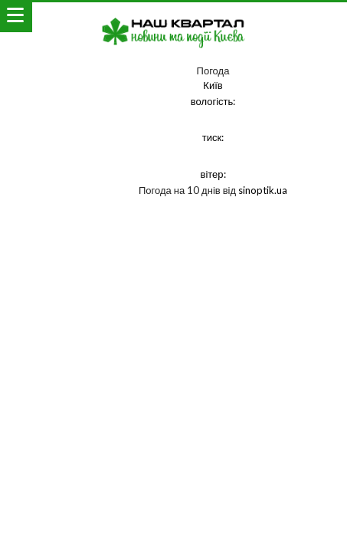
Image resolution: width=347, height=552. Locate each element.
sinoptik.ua (262, 190)
